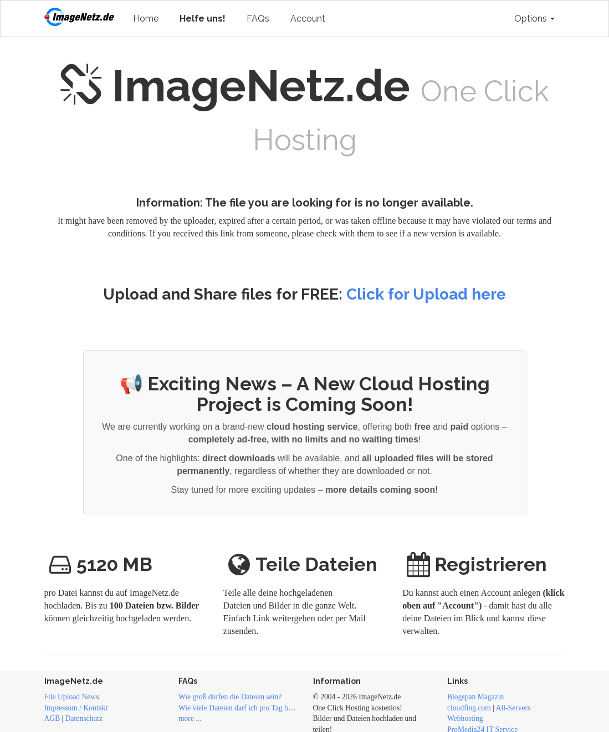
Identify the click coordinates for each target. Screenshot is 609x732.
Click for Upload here (426, 294)
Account (307, 18)
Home (145, 18)
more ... (190, 718)
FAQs (258, 18)
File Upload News (71, 697)
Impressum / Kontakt (76, 708)
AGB (52, 718)
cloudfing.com (469, 708)
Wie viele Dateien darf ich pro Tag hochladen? (237, 708)
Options (534, 18)
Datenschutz (84, 718)
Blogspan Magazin (475, 697)
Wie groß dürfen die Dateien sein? (230, 697)
